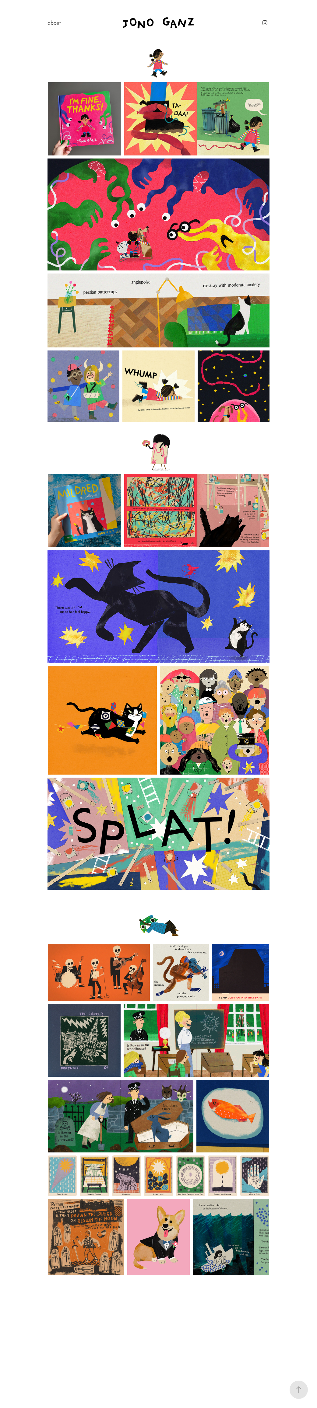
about (54, 22)
